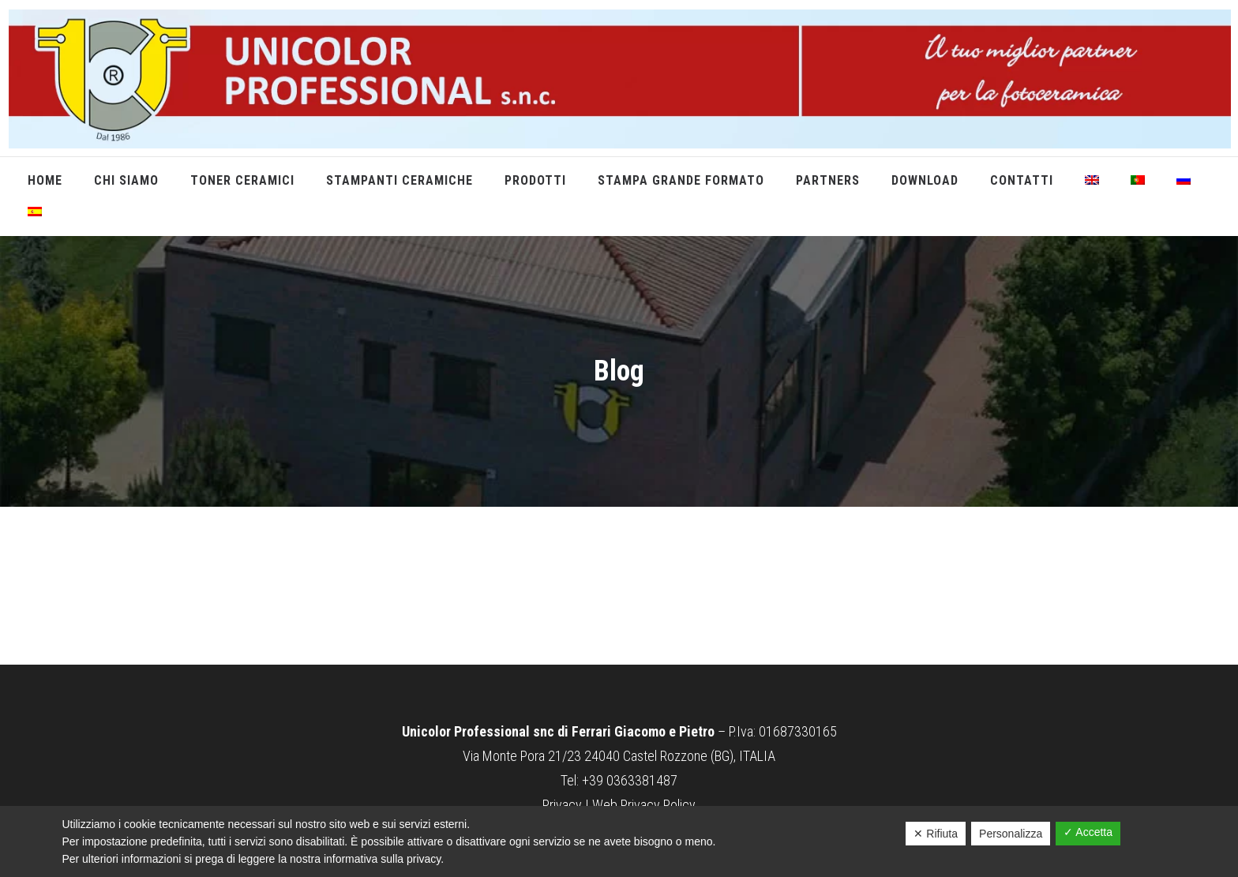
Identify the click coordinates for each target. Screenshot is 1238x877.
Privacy (562, 804)
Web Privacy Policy (644, 804)
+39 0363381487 (629, 780)
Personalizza (1010, 833)
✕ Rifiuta (935, 833)
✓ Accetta (1088, 832)
